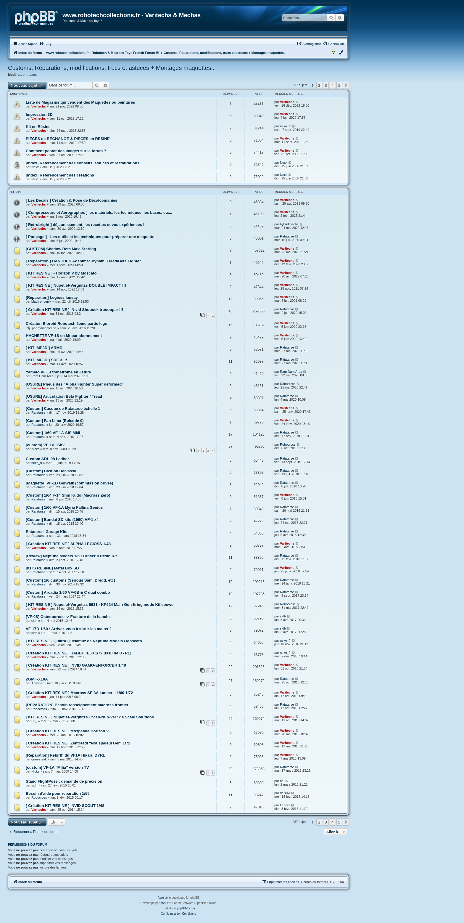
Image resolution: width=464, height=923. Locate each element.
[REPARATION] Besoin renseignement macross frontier (77, 705)
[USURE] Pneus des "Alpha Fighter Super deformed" (75, 384)
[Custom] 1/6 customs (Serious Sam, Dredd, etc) (70, 580)
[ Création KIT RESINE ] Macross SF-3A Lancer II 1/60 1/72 (79, 693)
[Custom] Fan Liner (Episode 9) (55, 420)
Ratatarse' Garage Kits (46, 531)
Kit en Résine (38, 126)
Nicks (35, 449)
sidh (34, 620)
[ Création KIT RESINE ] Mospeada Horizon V (67, 731)
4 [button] (332, 85)
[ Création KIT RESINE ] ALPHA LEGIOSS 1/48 (68, 544)
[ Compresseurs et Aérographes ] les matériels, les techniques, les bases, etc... (99, 212)
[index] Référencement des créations (60, 175)
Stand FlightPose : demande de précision (64, 781)
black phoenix (41, 301)
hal (282, 781)
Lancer (34, 74)
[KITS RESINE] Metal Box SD (52, 568)
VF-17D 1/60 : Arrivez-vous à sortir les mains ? (69, 629)
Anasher (37, 683)
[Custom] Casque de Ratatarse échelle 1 (63, 408)
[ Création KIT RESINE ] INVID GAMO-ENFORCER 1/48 (76, 665)
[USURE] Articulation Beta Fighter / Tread (64, 396)
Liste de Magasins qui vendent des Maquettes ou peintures (80, 102)
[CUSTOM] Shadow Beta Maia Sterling (61, 249)
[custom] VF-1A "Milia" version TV (57, 767)
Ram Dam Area (42, 376)
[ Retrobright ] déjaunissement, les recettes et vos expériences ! (85, 224)
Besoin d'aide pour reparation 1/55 (58, 793)
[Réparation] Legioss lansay (52, 297)
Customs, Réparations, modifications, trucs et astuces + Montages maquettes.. (111, 68)
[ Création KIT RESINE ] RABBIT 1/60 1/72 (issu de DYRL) (78, 653)
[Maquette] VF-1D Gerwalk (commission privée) (69, 483)
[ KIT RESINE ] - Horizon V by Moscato (61, 273)
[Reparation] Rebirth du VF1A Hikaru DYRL (65, 755)
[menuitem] (45, 43)
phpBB (164, 903)
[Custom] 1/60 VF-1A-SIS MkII (53, 433)
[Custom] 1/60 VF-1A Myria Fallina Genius (64, 507)
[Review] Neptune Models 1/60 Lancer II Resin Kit (71, 556)
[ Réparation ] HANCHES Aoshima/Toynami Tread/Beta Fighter (83, 261)
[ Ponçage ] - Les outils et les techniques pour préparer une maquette (90, 237)
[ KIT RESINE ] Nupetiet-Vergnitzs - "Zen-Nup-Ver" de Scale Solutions (90, 717)
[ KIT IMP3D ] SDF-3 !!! (46, 360)
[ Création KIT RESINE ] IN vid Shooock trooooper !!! (74, 309)
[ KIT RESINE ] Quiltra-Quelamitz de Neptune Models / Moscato (84, 641)
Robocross (288, 384)
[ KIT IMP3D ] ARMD (44, 348)
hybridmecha (289, 224)
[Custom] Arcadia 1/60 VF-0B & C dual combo (68, 592)
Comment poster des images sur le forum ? (66, 151)
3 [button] (326, 85)
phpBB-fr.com (186, 908)
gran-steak (39, 759)
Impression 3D (39, 114)
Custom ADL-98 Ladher (47, 459)
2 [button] (319, 85)
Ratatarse (287, 236)
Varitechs (38, 106)
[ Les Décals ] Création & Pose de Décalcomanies (71, 200)
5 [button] (339, 85)
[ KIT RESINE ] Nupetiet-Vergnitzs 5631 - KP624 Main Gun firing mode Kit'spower (100, 604)
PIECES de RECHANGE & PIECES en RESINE (68, 139)
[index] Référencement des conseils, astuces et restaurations (82, 163)
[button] (346, 85)
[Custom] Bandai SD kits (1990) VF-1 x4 (62, 519)
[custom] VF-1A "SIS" (45, 445)
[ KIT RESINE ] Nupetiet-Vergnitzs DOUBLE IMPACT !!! (76, 285)
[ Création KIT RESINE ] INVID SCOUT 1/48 (65, 805)
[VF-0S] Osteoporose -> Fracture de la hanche (68, 616)
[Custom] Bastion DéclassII (51, 471)
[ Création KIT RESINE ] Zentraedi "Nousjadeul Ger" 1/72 (78, 743)
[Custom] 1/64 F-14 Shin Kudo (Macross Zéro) (68, 495)
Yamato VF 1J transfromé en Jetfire (58, 372)
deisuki (285, 793)
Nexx (35, 167)
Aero (161, 897)
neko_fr (285, 126)
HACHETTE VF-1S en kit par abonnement (64, 335)
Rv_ (34, 721)
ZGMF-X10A (37, 679)
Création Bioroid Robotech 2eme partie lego (66, 323)
